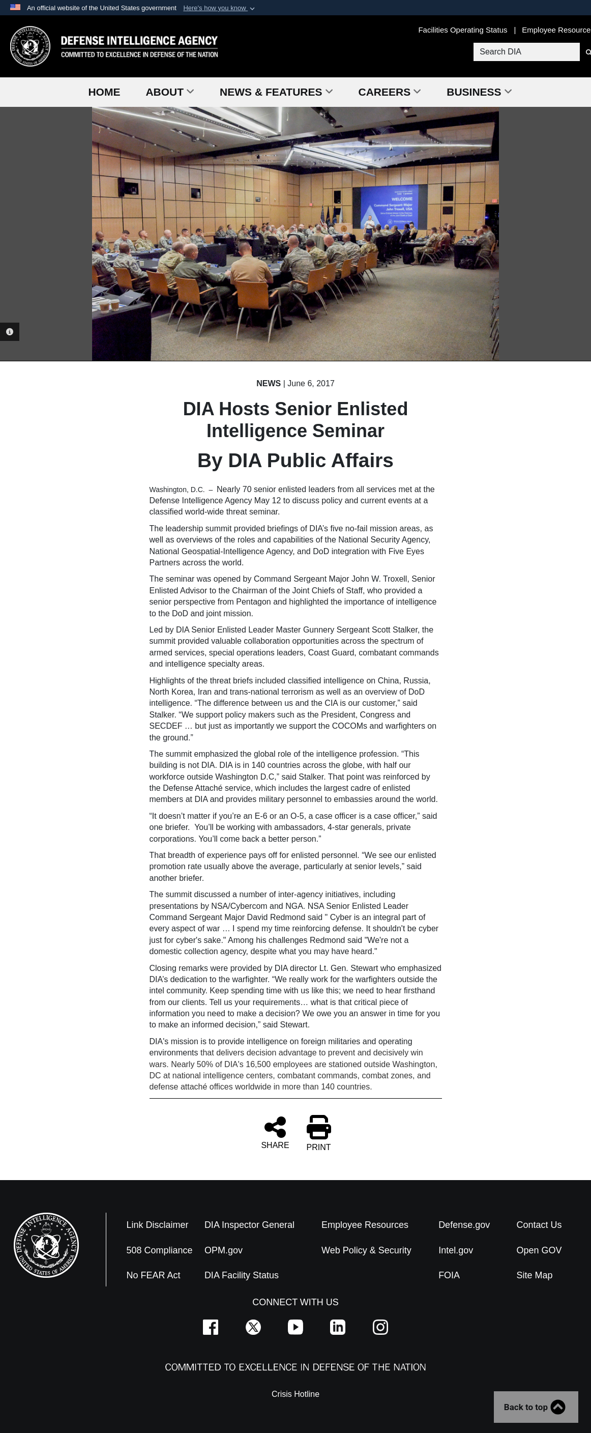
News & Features (276, 92)
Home (104, 92)
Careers (390, 92)
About (169, 92)
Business (479, 92)
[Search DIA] (525, 52)
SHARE (275, 1132)
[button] (220, 8)
